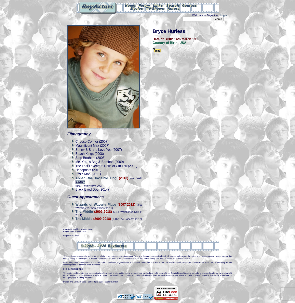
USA (182, 43)
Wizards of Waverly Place (96, 204)
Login (223, 15)
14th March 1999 (186, 39)
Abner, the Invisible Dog (97, 178)
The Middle (84, 211)
